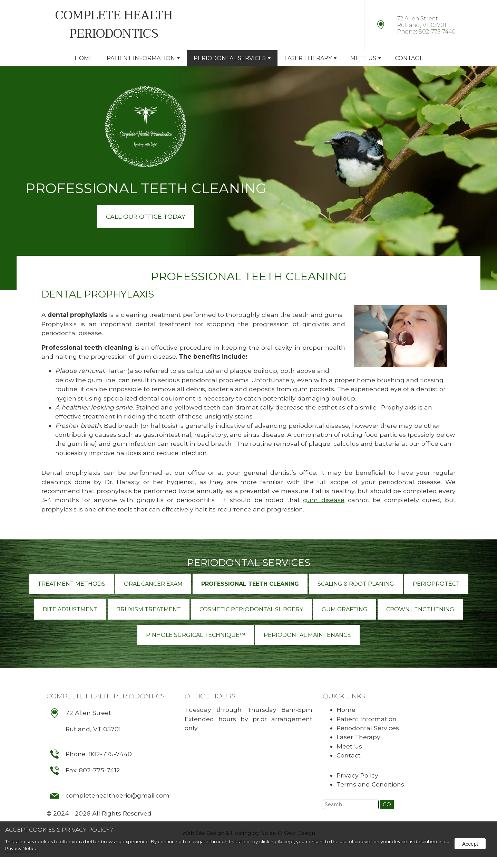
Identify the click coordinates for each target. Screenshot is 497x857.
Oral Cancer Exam (153, 584)
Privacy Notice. (22, 848)
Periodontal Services (232, 58)
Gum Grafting (345, 609)
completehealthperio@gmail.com (117, 795)
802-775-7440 (437, 31)
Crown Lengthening (420, 609)
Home (84, 58)
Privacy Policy (357, 775)
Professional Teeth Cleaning (250, 584)
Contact (408, 58)
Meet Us (365, 58)
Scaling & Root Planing (356, 584)
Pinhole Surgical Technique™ (195, 635)
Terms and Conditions (370, 784)
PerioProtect (436, 584)
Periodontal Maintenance (307, 635)
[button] (387, 804)
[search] (351, 804)
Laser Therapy (310, 58)
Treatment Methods (71, 584)
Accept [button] (470, 844)
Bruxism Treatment (148, 609)
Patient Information (143, 58)
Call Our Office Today (145, 216)
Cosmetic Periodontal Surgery (251, 609)
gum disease (323, 499)
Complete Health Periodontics (106, 696)
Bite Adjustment (70, 609)
